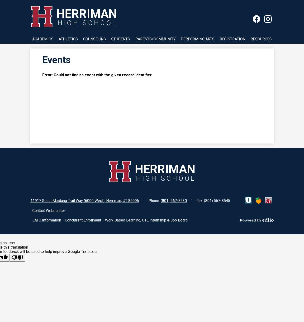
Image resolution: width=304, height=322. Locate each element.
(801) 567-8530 (174, 200)
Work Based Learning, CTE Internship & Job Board (146, 220)
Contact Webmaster (48, 210)
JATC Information (46, 220)
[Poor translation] (17, 258)
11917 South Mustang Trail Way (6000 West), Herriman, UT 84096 (84, 200)
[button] (42, 39)
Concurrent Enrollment (83, 220)
